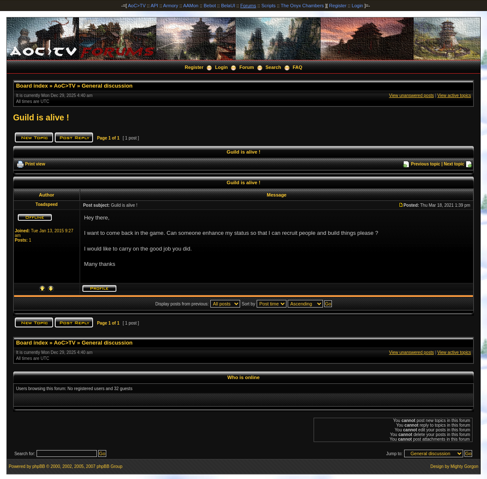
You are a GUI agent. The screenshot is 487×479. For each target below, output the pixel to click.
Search (273, 67)
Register (337, 5)
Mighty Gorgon (464, 466)
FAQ (298, 67)
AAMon (190, 5)
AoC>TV (137, 5)
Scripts (268, 5)
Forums (248, 5)
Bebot (210, 5)
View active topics (454, 95)
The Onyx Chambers (302, 5)
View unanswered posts (411, 95)
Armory (170, 5)
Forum (246, 67)
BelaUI (228, 5)
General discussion (107, 86)
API (154, 5)
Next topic (454, 164)
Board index (32, 86)
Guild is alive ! (41, 117)
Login (357, 5)
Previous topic (425, 164)
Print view (35, 164)
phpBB (38, 466)
